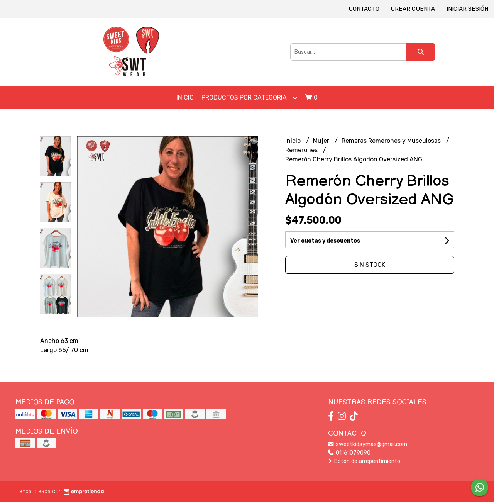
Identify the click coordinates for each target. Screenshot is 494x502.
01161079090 (349, 452)
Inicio (185, 97)
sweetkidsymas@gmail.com (367, 444)
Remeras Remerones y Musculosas (392, 140)
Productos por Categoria (249, 97)
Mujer (322, 140)
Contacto (364, 8)
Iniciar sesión (467, 8)
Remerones (302, 150)
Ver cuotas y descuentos (325, 240)
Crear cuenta (413, 8)
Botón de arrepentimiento (364, 461)
